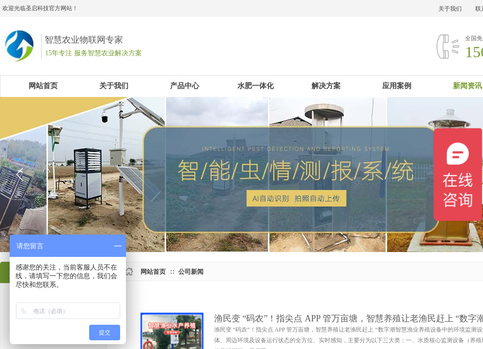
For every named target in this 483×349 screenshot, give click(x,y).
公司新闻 (190, 271)
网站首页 (153, 271)
